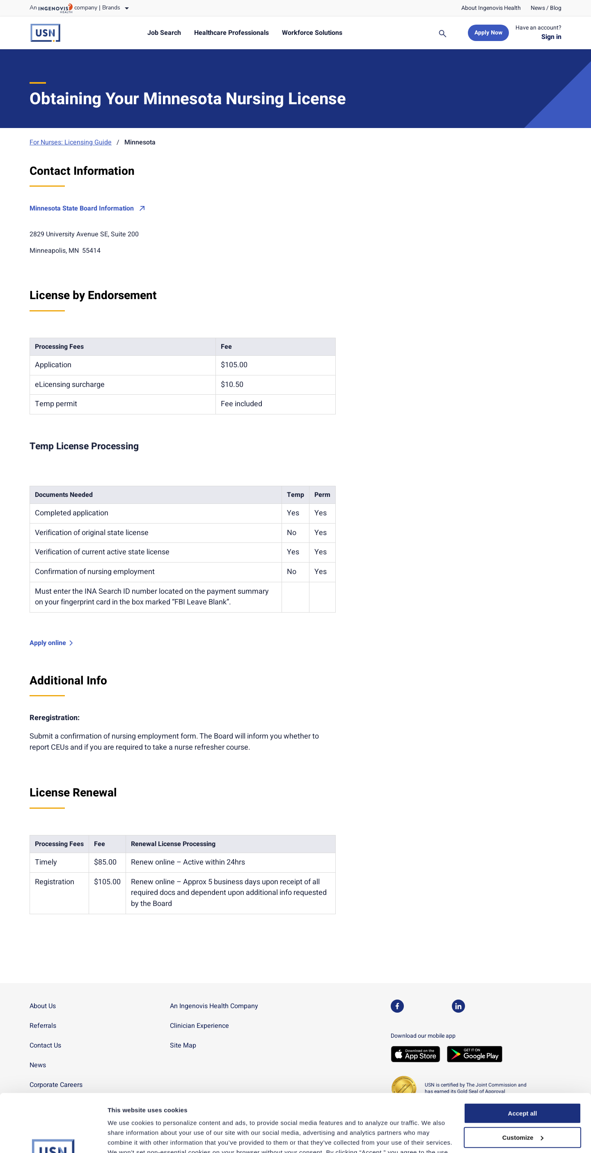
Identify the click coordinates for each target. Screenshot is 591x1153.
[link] (491, 8)
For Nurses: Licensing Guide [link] (71, 142)
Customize (522, 1079)
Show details (127, 1136)
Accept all (522, 1055)
